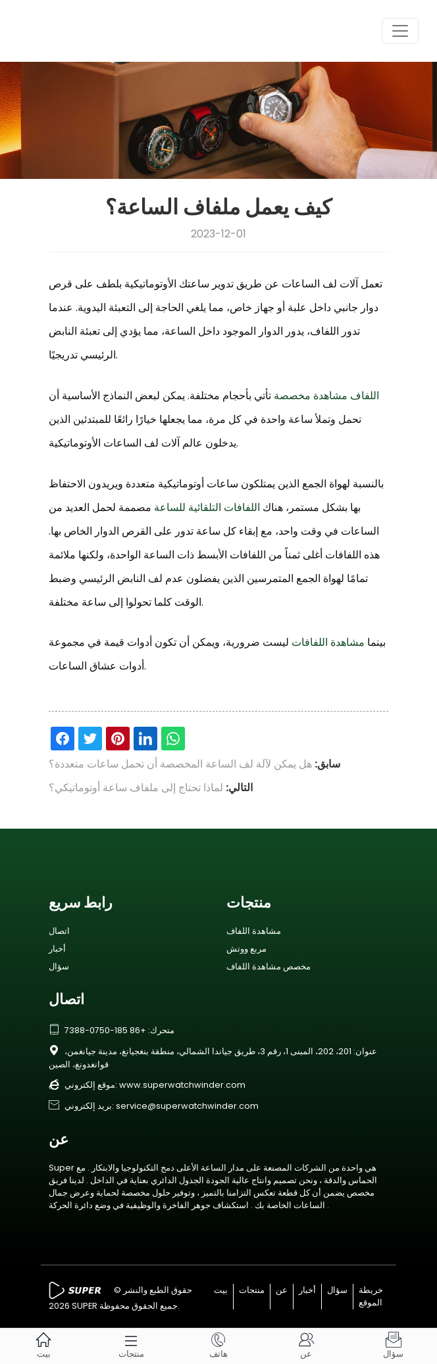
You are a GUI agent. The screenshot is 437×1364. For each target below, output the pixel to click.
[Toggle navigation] (400, 31)
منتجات (252, 1290)
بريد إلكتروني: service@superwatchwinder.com (154, 1105)
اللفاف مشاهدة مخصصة (326, 395)
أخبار (57, 948)
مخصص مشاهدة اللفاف (268, 966)
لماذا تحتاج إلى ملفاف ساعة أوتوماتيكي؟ (136, 787)
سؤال (59, 966)
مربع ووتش (246, 948)
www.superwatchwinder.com (182, 1084)
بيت (221, 1290)
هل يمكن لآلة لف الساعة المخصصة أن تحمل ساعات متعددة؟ (180, 763)
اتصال (59, 931)
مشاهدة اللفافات (328, 642)
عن (282, 1290)
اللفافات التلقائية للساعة (207, 507)
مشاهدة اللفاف (253, 931)
